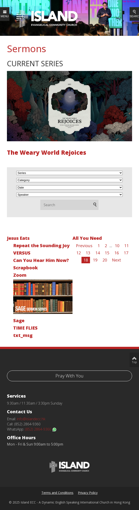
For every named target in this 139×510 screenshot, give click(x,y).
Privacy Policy (88, 493)
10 (117, 245)
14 (97, 252)
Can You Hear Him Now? (41, 260)
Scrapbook (25, 268)
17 (126, 252)
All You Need (87, 238)
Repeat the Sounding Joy (41, 245)
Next (116, 260)
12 (78, 252)
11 (126, 245)
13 (88, 252)
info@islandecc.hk (31, 418)
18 (85, 260)
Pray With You (69, 376)
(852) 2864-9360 (41, 429)
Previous (84, 245)
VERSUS (21, 253)
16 (116, 252)
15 (107, 252)
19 (95, 260)
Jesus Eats (18, 238)
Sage (18, 320)
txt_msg (22, 335)
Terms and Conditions (57, 493)
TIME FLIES (25, 328)
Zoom (19, 275)
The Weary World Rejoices (46, 152)
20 (105, 260)
